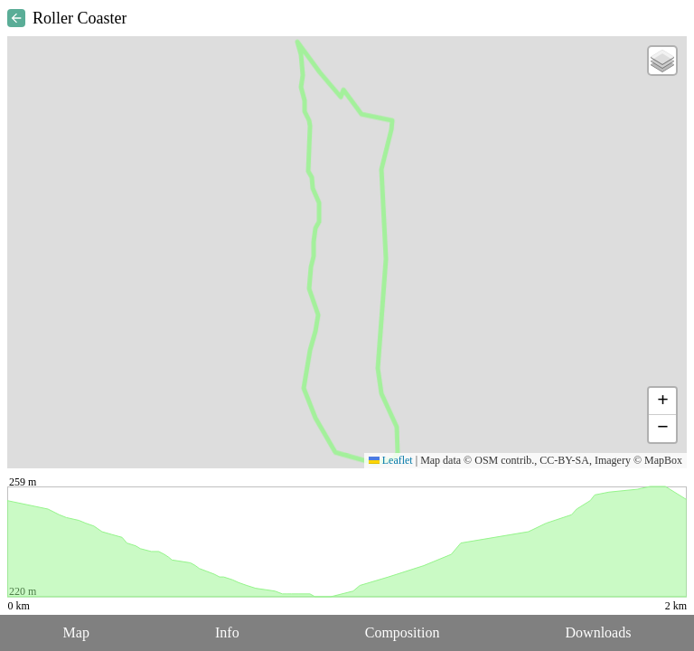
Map (76, 632)
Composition (402, 632)
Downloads (599, 632)
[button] (662, 60)
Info (227, 632)
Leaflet (391, 460)
